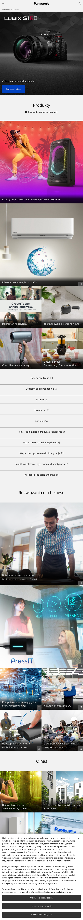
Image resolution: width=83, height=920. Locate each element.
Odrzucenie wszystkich (41, 909)
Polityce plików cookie (17, 886)
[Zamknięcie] (78, 841)
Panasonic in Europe (10, 9)
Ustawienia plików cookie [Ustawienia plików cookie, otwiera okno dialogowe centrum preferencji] (41, 900)
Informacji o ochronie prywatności (43, 886)
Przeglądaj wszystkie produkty (41, 112)
